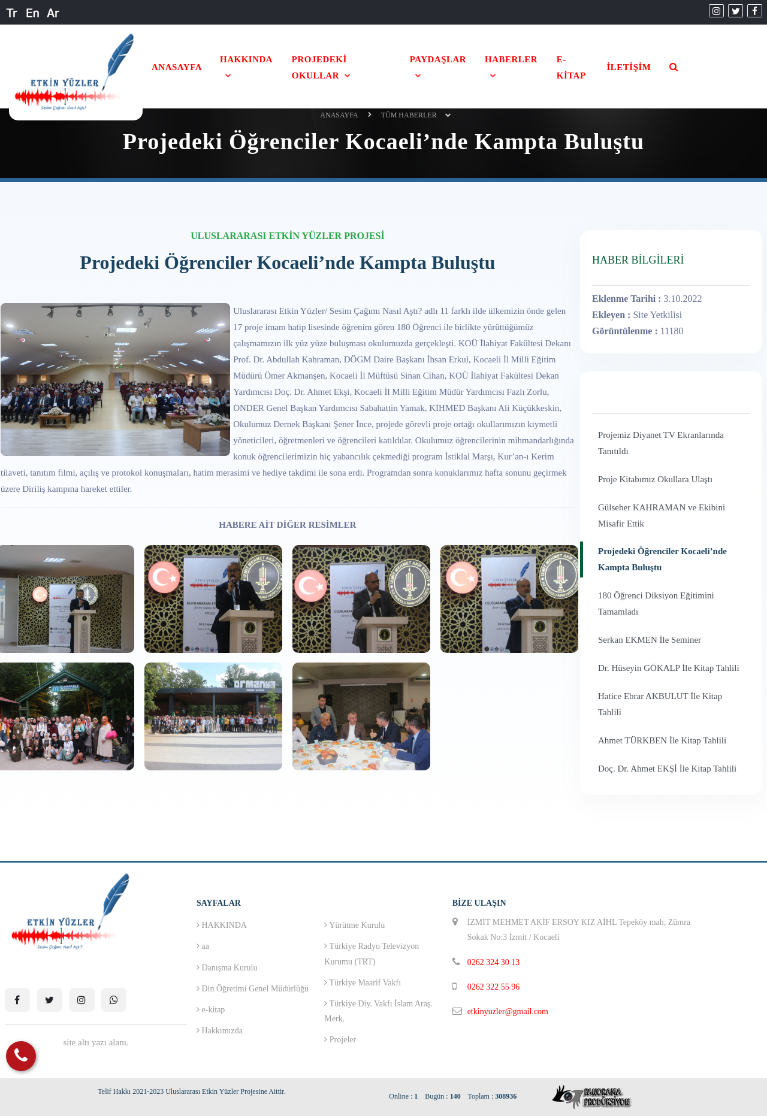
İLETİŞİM (628, 67)
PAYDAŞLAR (438, 59)
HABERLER (511, 59)
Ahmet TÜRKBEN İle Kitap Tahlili (662, 740)
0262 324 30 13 (493, 962)
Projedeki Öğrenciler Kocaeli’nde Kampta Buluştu (662, 559)
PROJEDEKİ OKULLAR (319, 67)
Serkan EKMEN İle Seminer (649, 640)
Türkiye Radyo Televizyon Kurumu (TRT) (371, 954)
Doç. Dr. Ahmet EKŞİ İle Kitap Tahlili (667, 768)
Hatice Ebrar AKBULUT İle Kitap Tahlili (660, 704)
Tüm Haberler (409, 115)
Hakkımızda (220, 1030)
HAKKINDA (246, 59)
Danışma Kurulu (227, 967)
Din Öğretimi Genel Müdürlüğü (253, 988)
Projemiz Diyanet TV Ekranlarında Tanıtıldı (661, 443)
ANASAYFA (177, 67)
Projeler (340, 1039)
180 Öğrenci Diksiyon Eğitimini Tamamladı (656, 603)
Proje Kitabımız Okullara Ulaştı (655, 479)
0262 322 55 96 (493, 986)
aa (203, 946)
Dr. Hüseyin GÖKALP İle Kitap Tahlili (668, 668)
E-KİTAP (571, 67)
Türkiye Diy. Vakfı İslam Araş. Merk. (378, 1011)
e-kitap (211, 1009)
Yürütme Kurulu (354, 925)
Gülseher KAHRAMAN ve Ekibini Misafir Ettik (661, 515)
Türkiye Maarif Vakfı (362, 982)
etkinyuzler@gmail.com (507, 1011)
